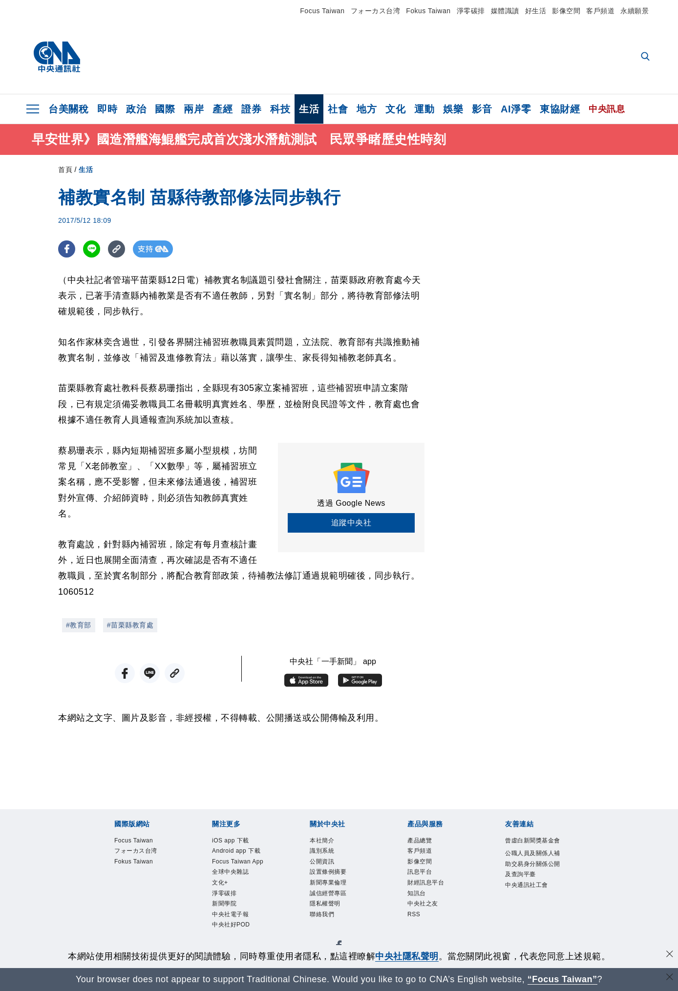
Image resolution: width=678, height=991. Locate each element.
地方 (367, 109)
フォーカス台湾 (376, 10)
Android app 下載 (238, 859)
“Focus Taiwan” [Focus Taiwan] (562, 979)
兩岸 (194, 109)
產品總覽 (422, 841)
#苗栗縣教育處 (130, 625)
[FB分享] (66, 249)
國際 (165, 109)
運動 (424, 109)
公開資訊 (325, 865)
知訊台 (418, 901)
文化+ (222, 913)
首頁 (65, 169)
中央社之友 (426, 913)
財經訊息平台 (430, 889)
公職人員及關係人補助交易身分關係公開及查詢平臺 (531, 884)
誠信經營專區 (332, 901)
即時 (107, 109)
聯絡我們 (325, 926)
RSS (415, 926)
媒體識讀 (505, 10)
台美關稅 (68, 109)
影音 (482, 109)
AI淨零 (516, 109)
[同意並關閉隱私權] (669, 955)
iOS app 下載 (234, 841)
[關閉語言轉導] (669, 978)
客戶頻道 (600, 10)
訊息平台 (422, 877)
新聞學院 (227, 938)
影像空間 (566, 10)
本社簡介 (325, 841)
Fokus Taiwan (428, 10)
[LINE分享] (91, 249)
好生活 (536, 10)
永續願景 (634, 10)
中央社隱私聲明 (407, 956)
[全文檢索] (646, 57)
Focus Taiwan (322, 10)
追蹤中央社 (351, 522)
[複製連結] (116, 249)
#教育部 (78, 625)
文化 (395, 109)
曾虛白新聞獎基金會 (531, 847)
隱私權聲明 (329, 913)
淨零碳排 (471, 10)
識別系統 (325, 853)
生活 (309, 109)
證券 (251, 109)
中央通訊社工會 (531, 915)
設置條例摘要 (332, 877)
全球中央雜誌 (234, 901)
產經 (222, 109)
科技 (280, 109)
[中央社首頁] (57, 57)
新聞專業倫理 (332, 889)
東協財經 (560, 109)
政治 (136, 109)
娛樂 (453, 109)
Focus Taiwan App (235, 883)
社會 (338, 109)
